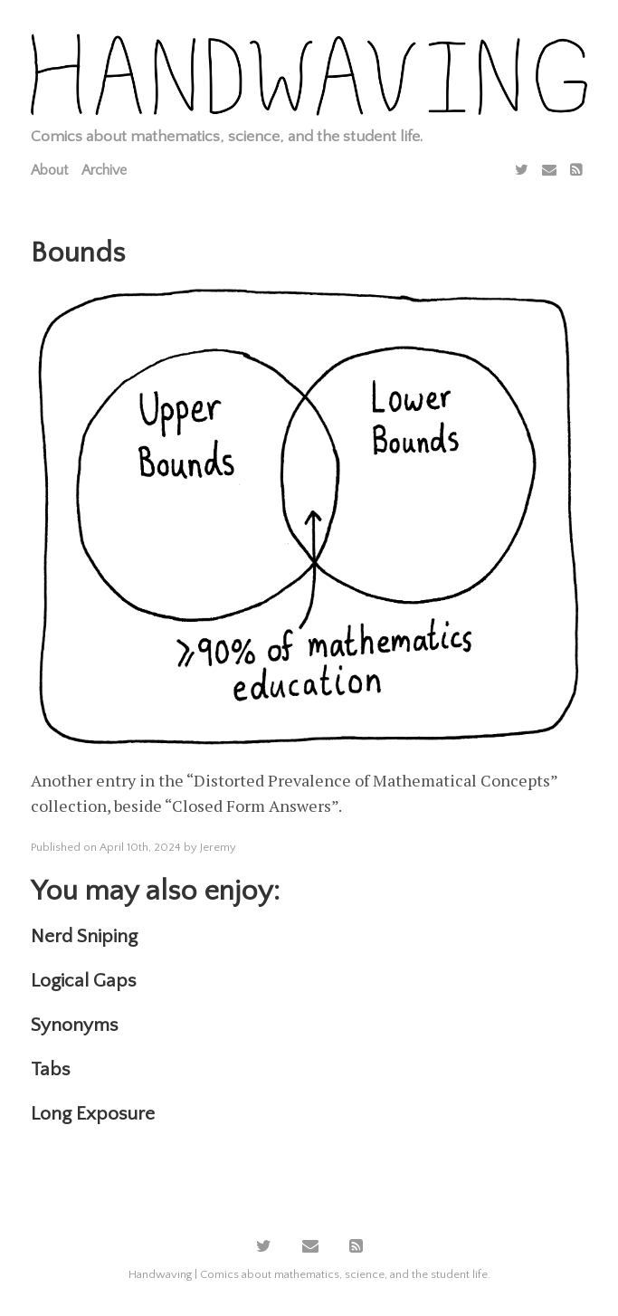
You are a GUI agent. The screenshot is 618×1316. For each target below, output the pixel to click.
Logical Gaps (83, 980)
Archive (104, 170)
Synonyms (74, 1025)
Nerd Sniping (84, 936)
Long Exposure (93, 1113)
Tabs (50, 1069)
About (49, 170)
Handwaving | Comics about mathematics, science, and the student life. (309, 1274)
